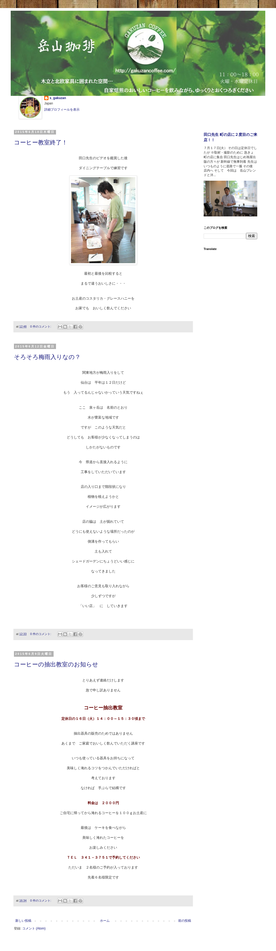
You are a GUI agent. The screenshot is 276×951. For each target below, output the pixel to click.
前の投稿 (184, 921)
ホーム (105, 921)
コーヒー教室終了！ (41, 142)
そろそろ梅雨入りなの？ (47, 357)
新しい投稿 (23, 921)
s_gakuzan (58, 98)
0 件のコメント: (41, 326)
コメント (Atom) (34, 928)
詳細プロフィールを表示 (62, 109)
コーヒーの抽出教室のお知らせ (56, 664)
